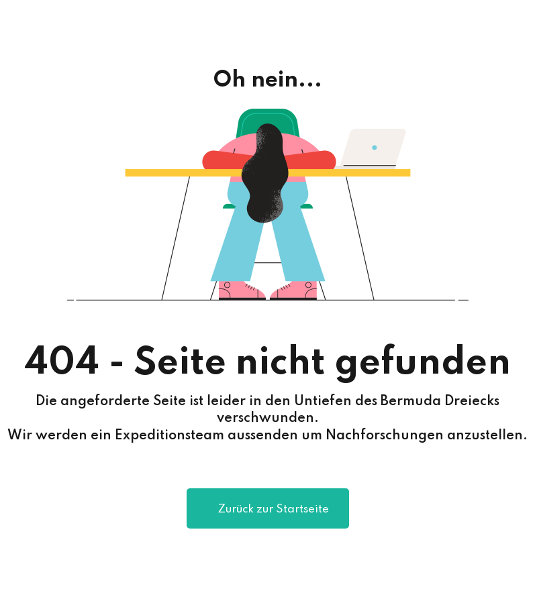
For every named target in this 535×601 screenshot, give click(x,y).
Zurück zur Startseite (268, 510)
